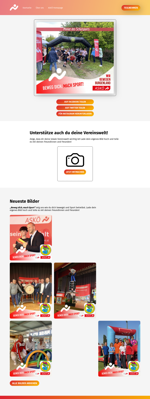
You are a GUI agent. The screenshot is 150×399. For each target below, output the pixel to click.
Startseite (27, 8)
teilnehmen (131, 7)
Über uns (40, 8)
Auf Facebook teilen (75, 101)
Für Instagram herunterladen (75, 113)
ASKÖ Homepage (55, 8)
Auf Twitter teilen (75, 107)
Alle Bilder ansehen (24, 383)
